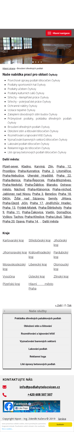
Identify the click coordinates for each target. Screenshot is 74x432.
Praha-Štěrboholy (49, 207)
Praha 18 (64, 194)
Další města (51, 221)
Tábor (67, 217)
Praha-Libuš (54, 217)
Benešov (50, 194)
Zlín (50, 166)
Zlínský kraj (61, 276)
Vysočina (9, 276)
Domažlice (64, 212)
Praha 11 (13, 212)
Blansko (52, 184)
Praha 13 (9, 207)
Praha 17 (36, 203)
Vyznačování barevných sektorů (38, 341)
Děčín (6, 198)
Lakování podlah (37, 348)
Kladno (26, 166)
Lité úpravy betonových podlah (37, 364)
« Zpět (58, 305)
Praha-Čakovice (32, 212)
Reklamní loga (38, 356)
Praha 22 (64, 175)
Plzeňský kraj (11, 284)
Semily (52, 198)
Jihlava (66, 198)
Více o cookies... (7, 429)
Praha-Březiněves (59, 180)
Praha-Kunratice (28, 171)
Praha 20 (9, 221)
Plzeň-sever (10, 166)
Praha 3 (37, 194)
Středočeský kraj (39, 240)
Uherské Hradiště (40, 175)
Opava (20, 221)
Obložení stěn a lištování (38, 326)
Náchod (19, 189)
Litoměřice (64, 171)
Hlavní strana (9, 68)
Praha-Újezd (11, 203)
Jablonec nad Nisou (16, 194)
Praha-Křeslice (34, 217)
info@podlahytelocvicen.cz (40, 387)
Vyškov (7, 217)
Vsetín (50, 212)
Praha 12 (64, 166)
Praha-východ (61, 189)
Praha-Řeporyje (34, 180)
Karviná (39, 166)
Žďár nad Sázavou (29, 198)
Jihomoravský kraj (15, 252)
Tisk (69, 305)
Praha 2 (48, 171)
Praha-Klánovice (38, 189)
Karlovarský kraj (13, 240)
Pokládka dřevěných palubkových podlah (38, 318)
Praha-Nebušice (13, 175)
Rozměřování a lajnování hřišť (38, 333)
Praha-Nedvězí (12, 184)
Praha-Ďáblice (34, 184)
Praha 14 (32, 221)
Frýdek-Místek (26, 207)
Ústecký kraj (37, 276)
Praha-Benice (11, 180)
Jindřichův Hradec (58, 203)
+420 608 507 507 (40, 394)
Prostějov (9, 171)
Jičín (24, 203)
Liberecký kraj (38, 264)
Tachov (18, 217)
